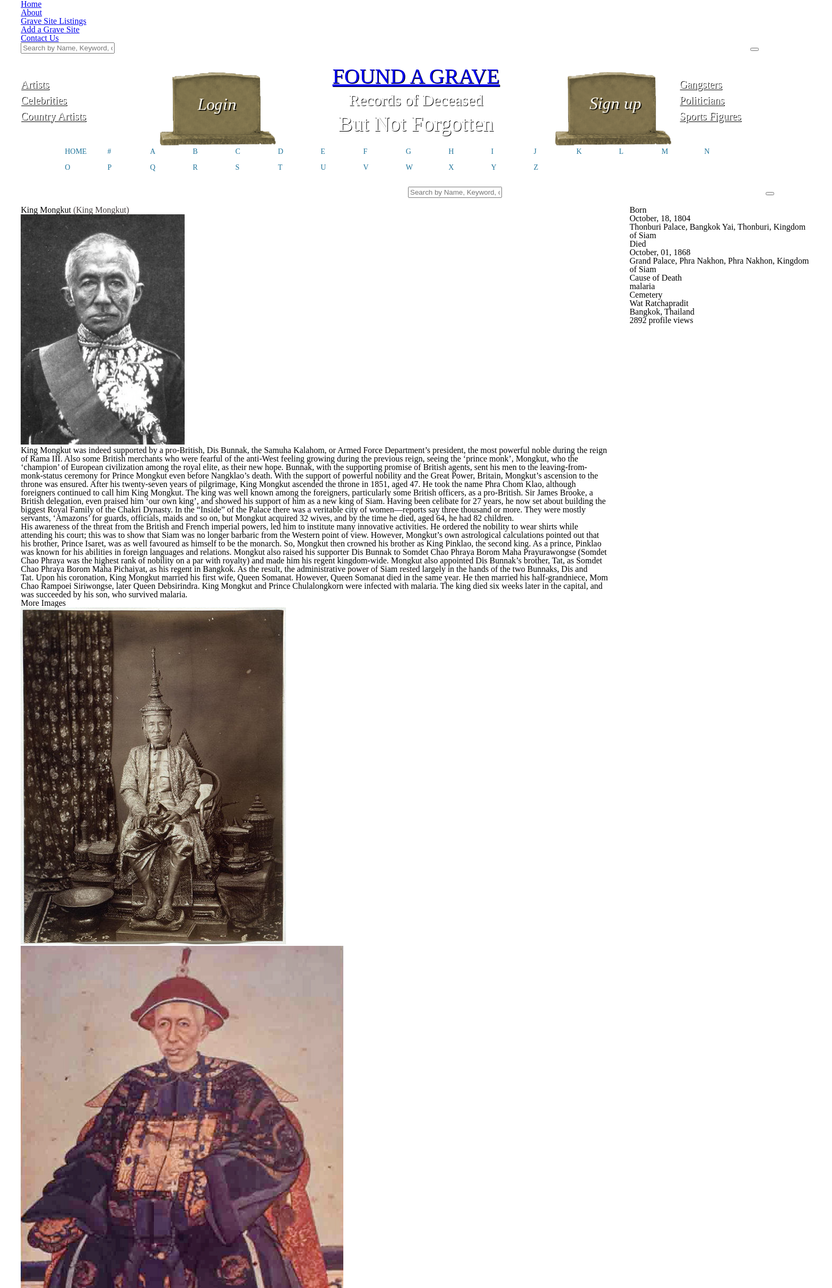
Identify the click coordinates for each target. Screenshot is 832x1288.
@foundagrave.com (603, 1180)
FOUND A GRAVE (416, 22)
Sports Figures (745, 62)
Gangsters (745, 30)
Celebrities (87, 46)
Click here (255, 1189)
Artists (87, 30)
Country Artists (86, 62)
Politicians (745, 46)
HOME (75, 102)
